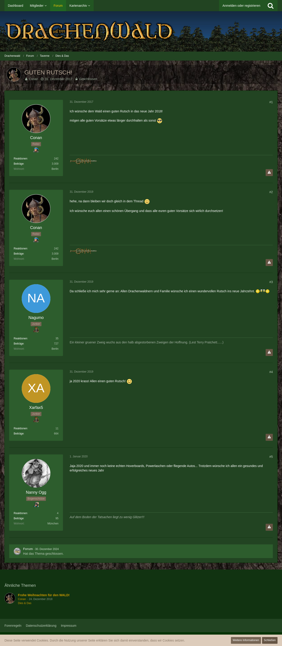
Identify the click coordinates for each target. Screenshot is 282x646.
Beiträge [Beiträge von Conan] (19, 163)
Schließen (270, 640)
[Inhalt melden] (269, 172)
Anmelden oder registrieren (241, 5)
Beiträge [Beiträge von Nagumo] (19, 343)
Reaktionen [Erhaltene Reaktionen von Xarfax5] (20, 428)
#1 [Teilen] (271, 102)
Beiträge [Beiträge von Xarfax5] (19, 433)
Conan (33, 79)
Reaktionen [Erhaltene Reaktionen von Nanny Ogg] (20, 513)
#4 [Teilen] (271, 372)
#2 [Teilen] (271, 192)
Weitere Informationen (246, 640)
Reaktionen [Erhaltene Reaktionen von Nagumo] (20, 338)
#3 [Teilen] (271, 282)
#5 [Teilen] (271, 456)
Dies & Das (24, 603)
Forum (28, 549)
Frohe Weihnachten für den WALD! (44, 595)
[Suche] (271, 5)
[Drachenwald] (141, 31)
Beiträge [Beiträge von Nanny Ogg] (19, 518)
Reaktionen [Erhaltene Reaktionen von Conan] (20, 158)
